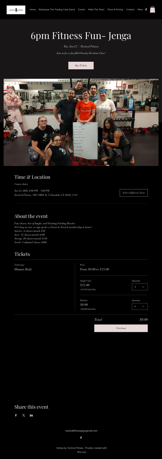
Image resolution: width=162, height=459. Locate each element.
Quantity (136, 280)
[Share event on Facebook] (15, 415)
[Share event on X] (23, 415)
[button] (152, 9)
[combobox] (140, 287)
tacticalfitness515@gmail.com (81, 430)
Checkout (121, 328)
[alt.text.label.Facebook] (146, 9)
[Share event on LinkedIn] (31, 415)
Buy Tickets (81, 65)
